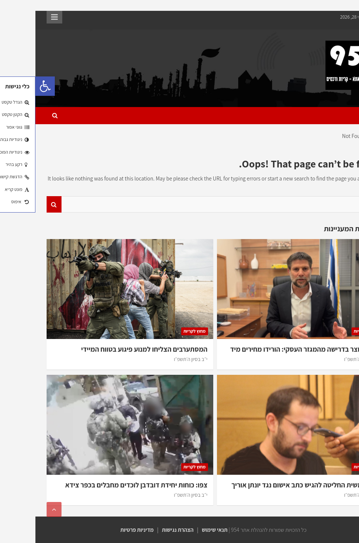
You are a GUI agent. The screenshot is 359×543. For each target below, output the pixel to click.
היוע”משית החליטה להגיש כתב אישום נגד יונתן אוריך (269, 484)
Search (18, 204)
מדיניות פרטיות (102, 529)
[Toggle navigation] (338, 115)
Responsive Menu (19, 17)
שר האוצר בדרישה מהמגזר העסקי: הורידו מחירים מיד (268, 349)
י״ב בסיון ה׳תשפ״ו (325, 359)
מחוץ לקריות (329, 331)
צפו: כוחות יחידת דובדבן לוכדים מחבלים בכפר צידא (101, 484)
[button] (9, 86)
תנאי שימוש (179, 529)
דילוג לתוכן (343, 6)
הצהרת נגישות (142, 529)
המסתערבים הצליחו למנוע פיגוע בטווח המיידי (109, 349)
